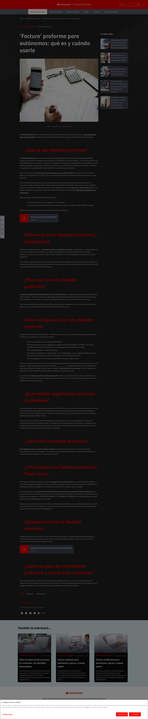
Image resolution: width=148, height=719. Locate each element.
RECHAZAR (121, 716)
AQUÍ (87, 709)
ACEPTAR (135, 716)
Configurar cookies (7, 716)
